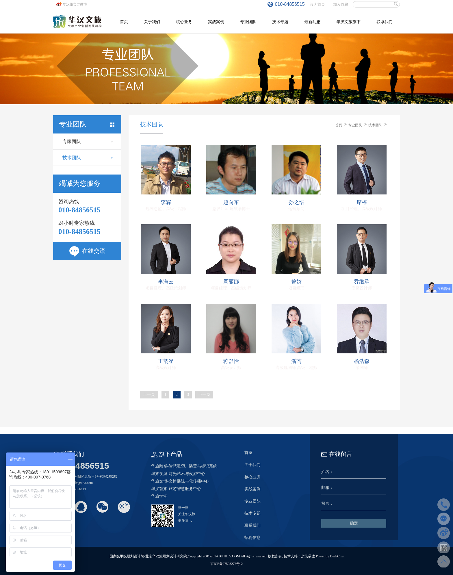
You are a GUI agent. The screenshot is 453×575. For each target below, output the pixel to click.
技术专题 (252, 513)
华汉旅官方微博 (75, 4)
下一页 (204, 394)
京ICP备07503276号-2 (226, 564)
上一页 (149, 394)
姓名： (327, 472)
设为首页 (317, 4)
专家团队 (87, 141)
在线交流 (87, 251)
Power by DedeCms (330, 556)
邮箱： (327, 487)
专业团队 (355, 125)
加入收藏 (340, 4)
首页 (338, 125)
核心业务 (252, 477)
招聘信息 (252, 537)
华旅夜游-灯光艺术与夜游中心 (178, 474)
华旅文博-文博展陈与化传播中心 (180, 481)
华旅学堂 (159, 496)
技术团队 (87, 157)
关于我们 (252, 465)
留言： (327, 503)
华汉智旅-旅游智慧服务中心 (176, 489)
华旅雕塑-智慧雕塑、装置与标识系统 (184, 466)
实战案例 (252, 489)
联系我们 (252, 525)
